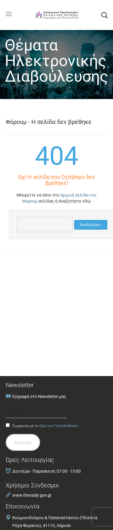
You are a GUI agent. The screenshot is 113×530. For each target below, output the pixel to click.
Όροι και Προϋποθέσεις (59, 426)
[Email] (36, 410)
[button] (104, 15)
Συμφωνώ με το (42, 425)
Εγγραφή (22, 442)
